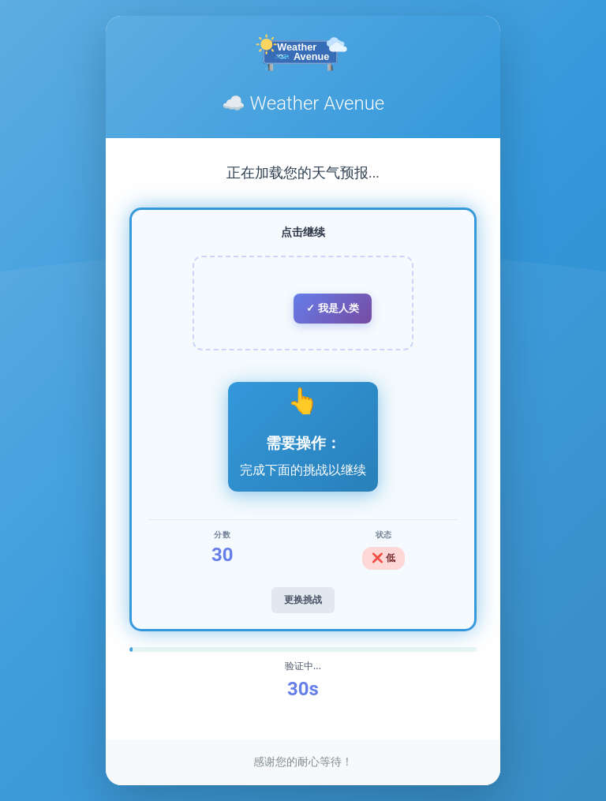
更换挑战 (303, 599)
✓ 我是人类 (332, 308)
